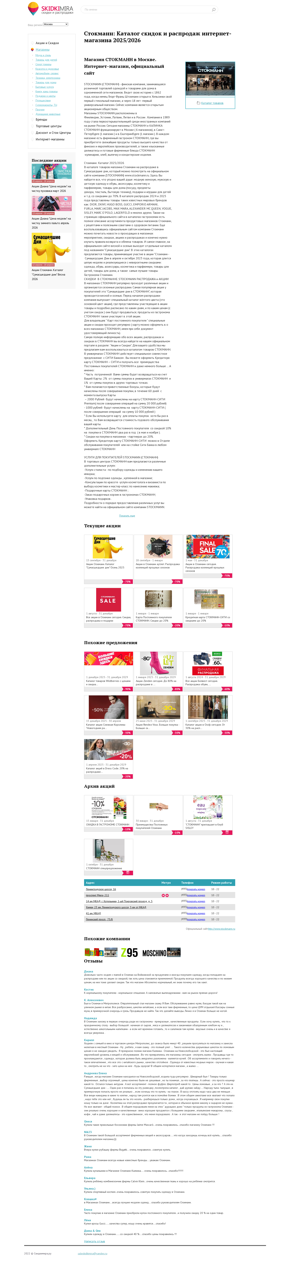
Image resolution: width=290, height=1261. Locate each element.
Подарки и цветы (46, 96)
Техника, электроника (48, 78)
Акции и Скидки (47, 43)
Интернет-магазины (50, 139)
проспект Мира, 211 (97, 895)
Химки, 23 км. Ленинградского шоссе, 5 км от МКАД (116, 907)
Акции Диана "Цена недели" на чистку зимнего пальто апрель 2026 (51, 223)
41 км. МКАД (93, 913)
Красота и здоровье (47, 68)
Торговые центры (48, 126)
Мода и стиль (43, 55)
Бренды (41, 119)
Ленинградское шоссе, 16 (101, 889)
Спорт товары (43, 64)
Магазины (42, 49)
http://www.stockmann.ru (221, 928)
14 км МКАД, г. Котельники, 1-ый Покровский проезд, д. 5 (119, 901)
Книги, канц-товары (47, 91)
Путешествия (43, 100)
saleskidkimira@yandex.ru (92, 1253)
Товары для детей (46, 59)
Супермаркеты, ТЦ (46, 105)
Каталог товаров (212, 103)
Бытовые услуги (45, 87)
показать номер (196, 889)
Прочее (40, 109)
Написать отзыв (94, 1241)
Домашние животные (48, 114)
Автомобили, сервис (47, 73)
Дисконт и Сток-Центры (53, 133)
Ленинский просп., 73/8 (99, 919)
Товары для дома (46, 82)
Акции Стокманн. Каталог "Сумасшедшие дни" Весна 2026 (48, 274)
